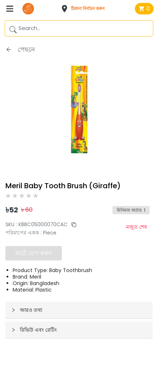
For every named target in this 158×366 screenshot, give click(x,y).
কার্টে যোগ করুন (33, 253)
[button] (85, 8)
